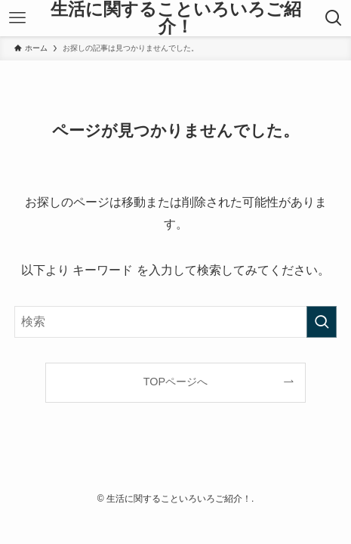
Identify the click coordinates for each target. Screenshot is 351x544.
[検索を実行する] (321, 322)
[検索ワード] (175, 322)
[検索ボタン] (334, 18)
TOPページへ (175, 382)
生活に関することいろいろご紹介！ (176, 18)
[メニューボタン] (17, 18)
